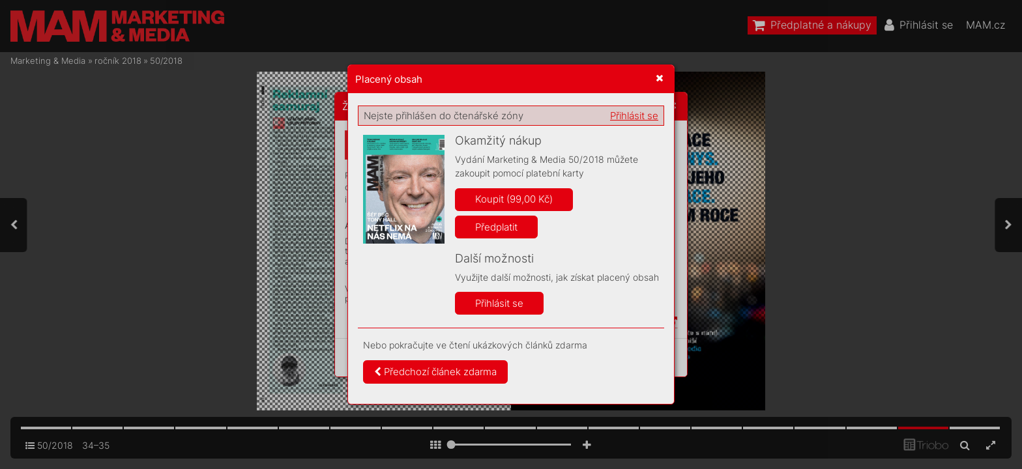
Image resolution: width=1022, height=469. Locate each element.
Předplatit (496, 227)
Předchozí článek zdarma (435, 371)
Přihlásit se (634, 115)
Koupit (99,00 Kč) (514, 199)
